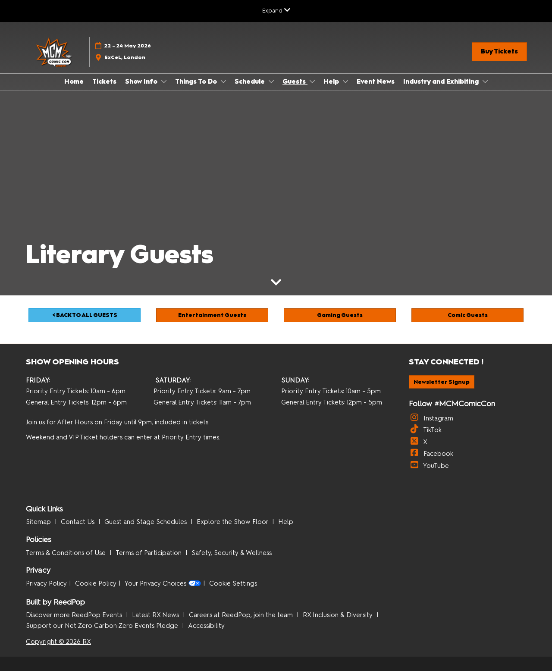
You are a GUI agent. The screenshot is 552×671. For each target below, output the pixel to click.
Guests (294, 81)
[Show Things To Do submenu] (223, 81)
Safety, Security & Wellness (231, 553)
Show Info (142, 81)
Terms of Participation (149, 553)
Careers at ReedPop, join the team (242, 615)
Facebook (431, 454)
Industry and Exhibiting (441, 81)
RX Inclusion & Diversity (338, 615)
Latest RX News (156, 615)
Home (74, 81)
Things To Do (197, 81)
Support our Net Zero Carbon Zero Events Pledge (103, 626)
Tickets (104, 81)
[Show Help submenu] (345, 81)
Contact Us (78, 522)
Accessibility (206, 626)
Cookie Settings (233, 583)
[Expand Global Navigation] (276, 10)
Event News (376, 81)
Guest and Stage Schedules (146, 522)
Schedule (251, 81)
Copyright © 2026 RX (58, 642)
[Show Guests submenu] (312, 81)
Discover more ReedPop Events (75, 615)
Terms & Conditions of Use (66, 553)
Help (332, 81)
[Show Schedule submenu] (271, 81)
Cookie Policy (95, 583)
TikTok (425, 430)
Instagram (431, 418)
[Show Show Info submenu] (163, 81)
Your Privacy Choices (163, 584)
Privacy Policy (46, 583)
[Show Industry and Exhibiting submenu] (485, 81)
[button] (499, 51)
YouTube (429, 466)
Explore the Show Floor (233, 522)
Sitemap (39, 522)
